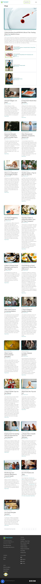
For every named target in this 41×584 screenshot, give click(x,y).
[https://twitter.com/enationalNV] (30, 581)
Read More (6, 116)
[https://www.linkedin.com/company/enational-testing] (33, 581)
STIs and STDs (31, 484)
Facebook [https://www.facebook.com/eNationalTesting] (22, 559)
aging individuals (7, 323)
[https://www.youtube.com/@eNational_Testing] (35, 581)
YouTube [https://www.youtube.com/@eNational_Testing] (22, 563)
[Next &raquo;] (36, 529)
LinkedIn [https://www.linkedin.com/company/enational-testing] (22, 561)
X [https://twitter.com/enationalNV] (21, 557)
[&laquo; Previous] (23, 529)
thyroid (24, 224)
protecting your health (26, 451)
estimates (26, 358)
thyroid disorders (28, 238)
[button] (2, 581)
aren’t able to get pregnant (27, 321)
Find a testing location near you (8, 547)
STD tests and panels (26, 495)
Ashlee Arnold (8, 35)
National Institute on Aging (9, 400)
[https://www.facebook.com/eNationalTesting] (31, 581)
